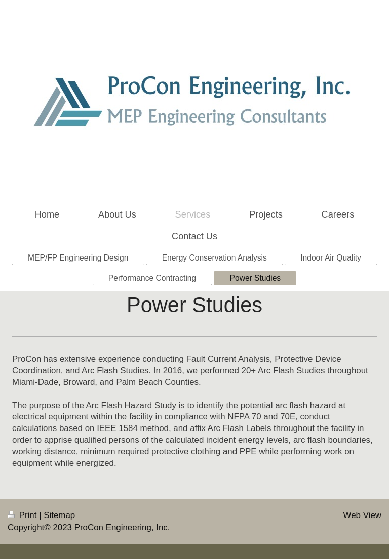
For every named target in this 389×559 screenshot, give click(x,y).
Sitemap (59, 515)
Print (23, 515)
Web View (362, 515)
